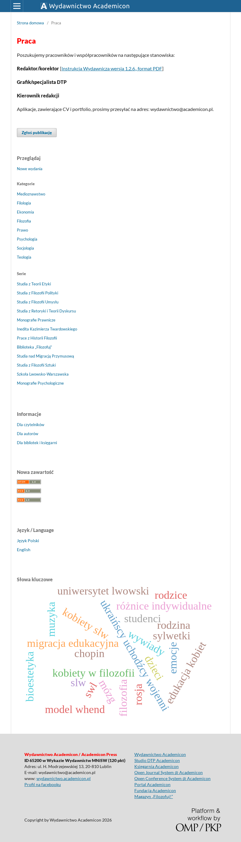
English (23, 549)
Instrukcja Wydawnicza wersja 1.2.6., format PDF (111, 68)
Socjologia (25, 248)
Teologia (24, 257)
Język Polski (28, 540)
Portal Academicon (152, 784)
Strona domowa (30, 22)
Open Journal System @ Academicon (168, 772)
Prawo (22, 230)
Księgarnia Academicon (156, 766)
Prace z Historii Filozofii (37, 338)
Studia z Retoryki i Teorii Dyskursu (46, 311)
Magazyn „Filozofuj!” (153, 796)
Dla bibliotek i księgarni (37, 442)
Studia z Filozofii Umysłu (37, 302)
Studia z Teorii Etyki (34, 283)
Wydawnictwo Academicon (160, 754)
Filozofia (24, 221)
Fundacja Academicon (155, 790)
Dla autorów (27, 433)
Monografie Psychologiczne (40, 383)
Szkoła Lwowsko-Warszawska (43, 374)
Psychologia (27, 239)
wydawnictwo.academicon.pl (63, 778)
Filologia (24, 203)
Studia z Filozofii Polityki (37, 292)
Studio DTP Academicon (157, 760)
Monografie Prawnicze (36, 320)
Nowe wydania (29, 168)
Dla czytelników (30, 424)
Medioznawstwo (31, 194)
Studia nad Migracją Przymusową (45, 356)
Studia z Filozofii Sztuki (36, 365)
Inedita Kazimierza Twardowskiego (47, 329)
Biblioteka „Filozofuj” (34, 347)
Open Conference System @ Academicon (172, 778)
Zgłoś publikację (37, 132)
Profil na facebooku (42, 784)
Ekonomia (25, 212)
